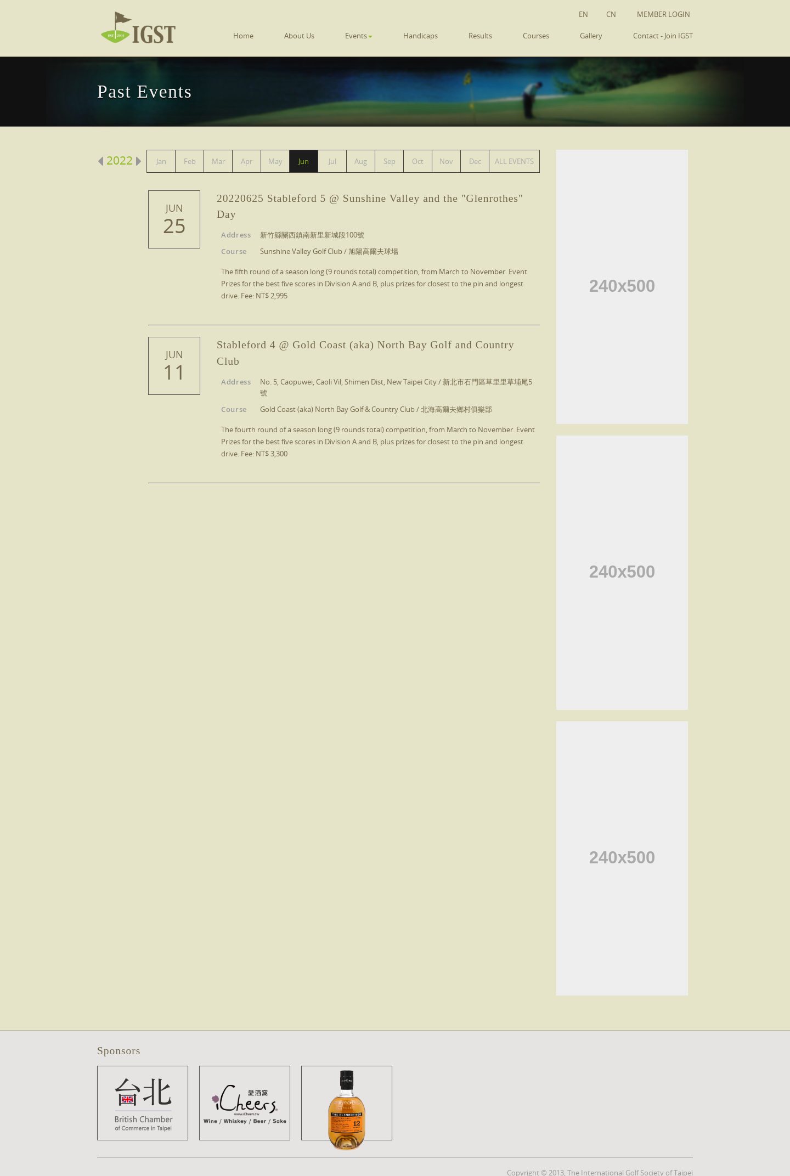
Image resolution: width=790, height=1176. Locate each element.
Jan (161, 161)
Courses (536, 36)
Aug (360, 161)
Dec (475, 161)
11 (174, 372)
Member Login (663, 14)
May (275, 161)
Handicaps (420, 36)
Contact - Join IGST (663, 36)
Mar (218, 161)
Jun (303, 161)
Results (480, 36)
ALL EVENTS (514, 161)
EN (583, 14)
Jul (332, 161)
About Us (299, 36)
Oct (418, 161)
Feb (190, 161)
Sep (389, 161)
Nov (446, 161)
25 (174, 225)
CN (611, 14)
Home (243, 36)
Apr (246, 161)
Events (359, 36)
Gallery (591, 36)
